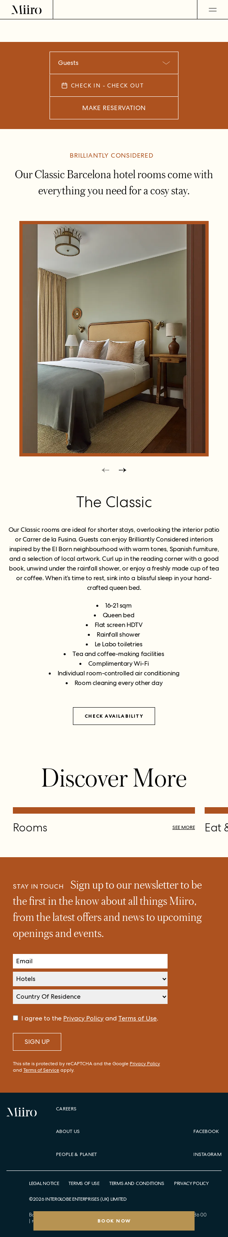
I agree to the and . (89, 1018)
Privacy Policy (83, 1018)
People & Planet (76, 1154)
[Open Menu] (212, 9)
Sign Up (37, 1041)
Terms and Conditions (136, 1184)
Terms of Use (137, 1018)
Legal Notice (44, 1184)
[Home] (26, 9)
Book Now (114, 1221)
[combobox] (114, 63)
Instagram (207, 1154)
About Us (68, 1131)
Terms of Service (41, 1070)
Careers (66, 1109)
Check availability (114, 716)
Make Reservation (113, 108)
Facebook (206, 1131)
